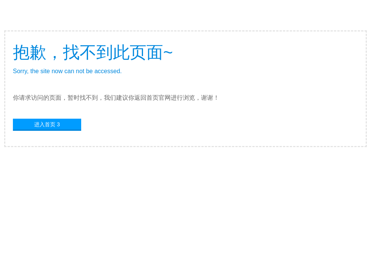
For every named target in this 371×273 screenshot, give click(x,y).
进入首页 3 (47, 124)
